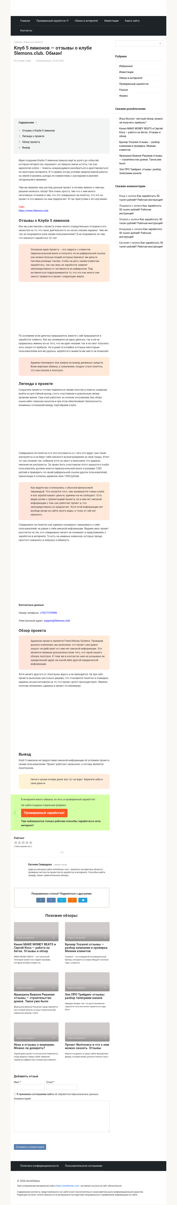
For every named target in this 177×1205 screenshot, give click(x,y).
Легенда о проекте (33, 136)
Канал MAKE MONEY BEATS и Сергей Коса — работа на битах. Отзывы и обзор (35, 947)
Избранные (126, 66)
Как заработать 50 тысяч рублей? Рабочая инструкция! (140, 209)
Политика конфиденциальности (39, 1166)
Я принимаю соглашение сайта (35, 1094)
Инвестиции (111, 20)
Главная (25, 20)
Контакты (26, 30)
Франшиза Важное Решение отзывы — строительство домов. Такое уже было (34, 998)
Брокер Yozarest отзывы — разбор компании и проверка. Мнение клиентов (86, 947)
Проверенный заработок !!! (52, 20)
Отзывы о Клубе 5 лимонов (38, 130)
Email (50, 1082)
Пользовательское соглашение (83, 1166)
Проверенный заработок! (44, 813)
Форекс (123, 95)
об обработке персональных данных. (56, 1094)
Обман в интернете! (86, 20)
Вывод (26, 147)
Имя (17, 1082)
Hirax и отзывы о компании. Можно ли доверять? (34, 1046)
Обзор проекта (31, 141)
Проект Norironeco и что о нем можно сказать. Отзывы (87, 1046)
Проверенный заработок (134, 83)
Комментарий (22, 1098)
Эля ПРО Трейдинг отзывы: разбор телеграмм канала (85, 996)
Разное (123, 89)
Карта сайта (132, 20)
